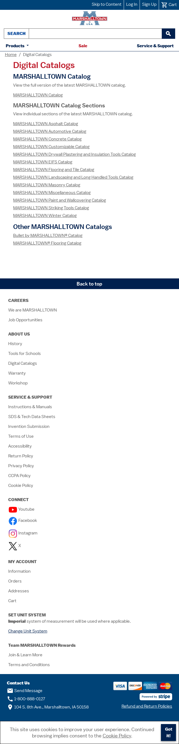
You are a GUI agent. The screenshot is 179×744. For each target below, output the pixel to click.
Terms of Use (21, 436)
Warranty (17, 373)
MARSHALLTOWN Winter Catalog (45, 215)
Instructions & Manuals (30, 407)
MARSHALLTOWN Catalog (38, 95)
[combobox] (95, 33)
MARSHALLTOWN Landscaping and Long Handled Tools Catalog (73, 177)
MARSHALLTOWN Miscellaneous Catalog (52, 192)
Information (19, 571)
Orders (15, 581)
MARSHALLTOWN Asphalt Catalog (45, 124)
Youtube (21, 509)
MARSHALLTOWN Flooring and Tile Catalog (53, 169)
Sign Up (149, 4)
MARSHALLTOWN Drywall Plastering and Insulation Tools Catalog (74, 154)
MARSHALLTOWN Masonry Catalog (46, 185)
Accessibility (20, 446)
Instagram (23, 533)
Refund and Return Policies (147, 706)
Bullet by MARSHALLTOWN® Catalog (47, 235)
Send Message (24, 690)
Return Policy (20, 456)
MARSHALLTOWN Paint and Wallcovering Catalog (59, 200)
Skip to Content (107, 4)
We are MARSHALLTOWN (32, 310)
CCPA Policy (19, 475)
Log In (131, 4)
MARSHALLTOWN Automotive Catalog (49, 131)
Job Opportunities (25, 320)
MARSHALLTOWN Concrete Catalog (47, 139)
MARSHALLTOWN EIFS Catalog (42, 162)
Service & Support (155, 45)
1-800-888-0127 (26, 699)
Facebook (23, 520)
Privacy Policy (21, 466)
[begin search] (168, 33)
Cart (12, 601)
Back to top (89, 284)
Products (15, 45)
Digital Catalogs (22, 363)
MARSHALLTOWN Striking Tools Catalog (51, 208)
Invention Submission (29, 426)
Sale (83, 45)
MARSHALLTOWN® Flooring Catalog (47, 243)
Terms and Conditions (29, 664)
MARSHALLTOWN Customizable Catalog (51, 146)
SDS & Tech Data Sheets (31, 416)
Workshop (18, 383)
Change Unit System (27, 631)
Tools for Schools (24, 353)
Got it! (168, 732)
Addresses (18, 591)
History (15, 343)
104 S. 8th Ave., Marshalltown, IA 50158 (48, 707)
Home (11, 54)
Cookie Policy (20, 485)
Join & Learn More (25, 655)
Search (16, 33)
